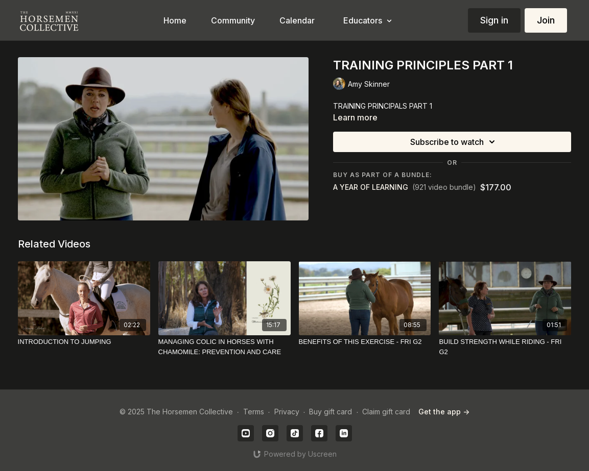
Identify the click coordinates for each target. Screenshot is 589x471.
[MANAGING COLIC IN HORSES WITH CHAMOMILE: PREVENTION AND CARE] (224, 347)
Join (546, 20)
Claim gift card (386, 411)
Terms (253, 411)
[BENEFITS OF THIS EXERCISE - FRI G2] (365, 342)
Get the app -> (443, 411)
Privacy (286, 411)
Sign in (494, 20)
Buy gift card (330, 411)
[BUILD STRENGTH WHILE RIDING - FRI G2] (505, 347)
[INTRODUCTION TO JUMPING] (84, 342)
